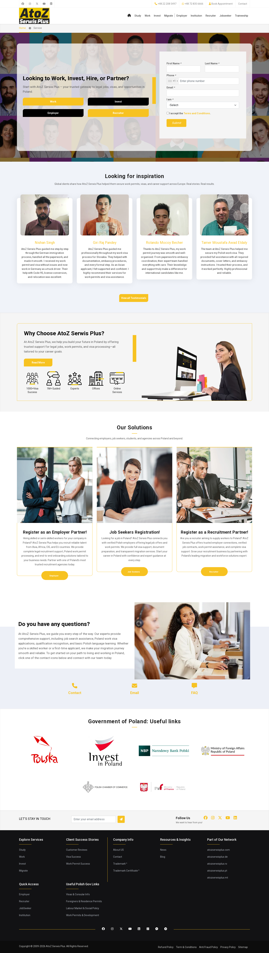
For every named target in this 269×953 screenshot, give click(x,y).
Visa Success (73, 856)
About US (118, 849)
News (163, 849)
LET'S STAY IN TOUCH (34, 819)
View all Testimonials (133, 298)
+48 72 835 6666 (194, 3)
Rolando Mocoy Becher (164, 242)
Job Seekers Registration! (134, 532)
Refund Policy (166, 947)
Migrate (168, 15)
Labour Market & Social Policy (82, 908)
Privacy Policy (228, 947)
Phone (171, 75)
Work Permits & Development (82, 915)
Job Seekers (134, 572)
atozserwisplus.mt (217, 877)
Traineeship (241, 15)
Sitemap (243, 947)
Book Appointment (222, 3)
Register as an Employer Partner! (55, 532)
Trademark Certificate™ (126, 870)
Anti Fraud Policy (208, 947)
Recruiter (211, 15)
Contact (242, 3)
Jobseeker (225, 15)
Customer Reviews (76, 849)
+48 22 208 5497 (167, 3)
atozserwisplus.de (217, 856)
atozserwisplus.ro (217, 863)
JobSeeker (25, 908)
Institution (196, 15)
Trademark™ (120, 863)
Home (22, 28)
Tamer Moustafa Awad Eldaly (224, 242)
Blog (162, 856)
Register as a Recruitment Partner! (214, 532)
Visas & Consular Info (78, 894)
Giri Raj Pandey (104, 242)
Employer (182, 15)
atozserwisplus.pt (217, 870)
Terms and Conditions (196, 113)
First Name (174, 63)
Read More (38, 362)
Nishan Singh (45, 242)
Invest (157, 15)
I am (170, 99)
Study (137, 15)
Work (147, 15)
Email (171, 87)
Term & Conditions (186, 947)
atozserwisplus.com (218, 849)
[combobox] (173, 81)
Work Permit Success (78, 863)
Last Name (212, 63)
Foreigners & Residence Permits (84, 901)
